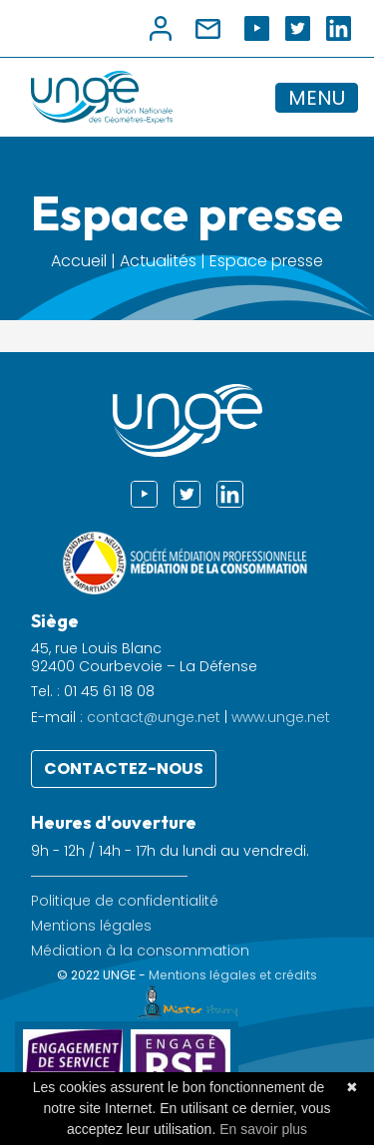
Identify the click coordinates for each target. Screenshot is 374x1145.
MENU (316, 98)
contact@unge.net (153, 717)
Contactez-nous (123, 768)
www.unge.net (280, 717)
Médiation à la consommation (140, 951)
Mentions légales (91, 926)
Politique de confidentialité (124, 901)
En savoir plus (263, 1129)
